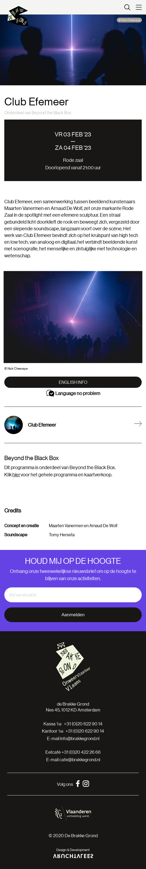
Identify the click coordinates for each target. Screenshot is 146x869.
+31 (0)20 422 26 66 (81, 752)
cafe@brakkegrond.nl (79, 759)
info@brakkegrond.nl (79, 738)
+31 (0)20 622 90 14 (83, 723)
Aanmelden (73, 614)
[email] (73, 594)
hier (16, 474)
